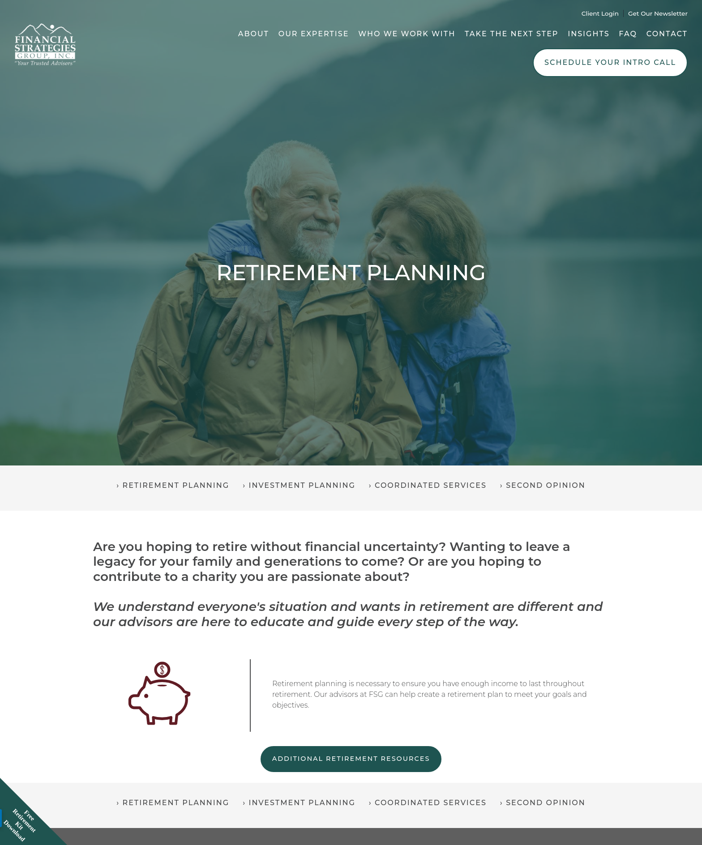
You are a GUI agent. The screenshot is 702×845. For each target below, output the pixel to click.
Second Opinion (546, 485)
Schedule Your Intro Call (610, 62)
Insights (588, 34)
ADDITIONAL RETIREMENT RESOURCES (351, 759)
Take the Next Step (512, 34)
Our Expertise (313, 34)
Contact (667, 34)
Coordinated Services (431, 485)
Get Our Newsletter (658, 13)
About (253, 34)
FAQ (628, 34)
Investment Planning (301, 485)
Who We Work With (406, 34)
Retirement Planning (176, 485)
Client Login (600, 13)
